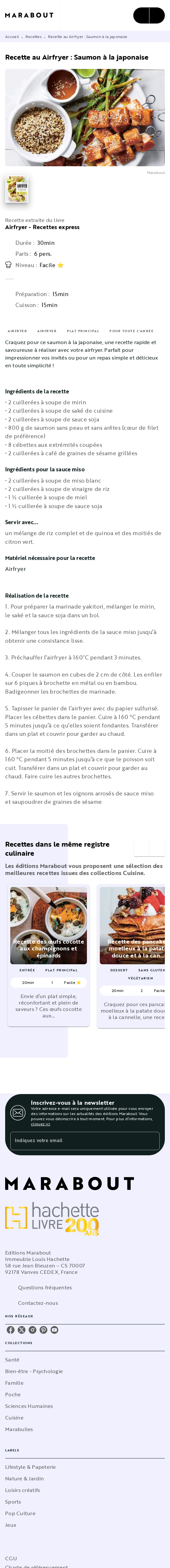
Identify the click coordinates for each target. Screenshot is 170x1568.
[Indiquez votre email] (77, 1141)
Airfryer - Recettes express (42, 227)
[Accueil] (32, 15)
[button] (49, 955)
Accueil (12, 36)
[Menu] (149, 15)
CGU (11, 1558)
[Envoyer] (152, 1141)
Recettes (33, 36)
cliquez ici (40, 1124)
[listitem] (10, 1329)
